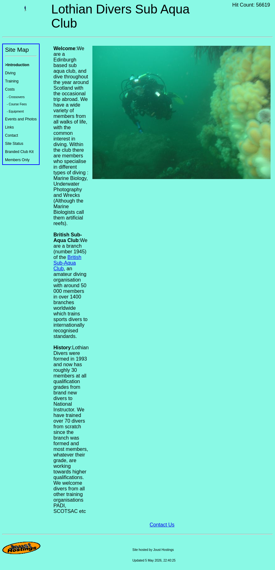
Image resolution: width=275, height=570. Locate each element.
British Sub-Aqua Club (67, 263)
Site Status (14, 143)
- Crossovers (15, 97)
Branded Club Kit (19, 152)
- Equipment (14, 111)
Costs (10, 89)
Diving (10, 73)
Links (9, 127)
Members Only (17, 160)
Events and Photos (21, 119)
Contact (11, 135)
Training (12, 81)
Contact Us (162, 524)
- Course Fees (16, 104)
